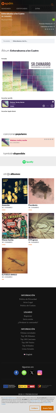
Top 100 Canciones (28, 339)
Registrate (28, 316)
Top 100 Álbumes (28, 336)
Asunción (6, 205)
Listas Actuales (28, 349)
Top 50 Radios (28, 346)
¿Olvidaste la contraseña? (28, 322)
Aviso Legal (28, 302)
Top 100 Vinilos (28, 342)
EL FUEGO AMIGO (9, 275)
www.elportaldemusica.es (9, 398)
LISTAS (37, 8)
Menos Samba (8, 240)
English (29, 354)
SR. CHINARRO (6, 16)
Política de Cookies (28, 306)
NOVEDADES (6, 8)
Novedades (6, 41)
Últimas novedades (28, 333)
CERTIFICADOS (21, 8)
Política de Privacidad (28, 299)
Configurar (34, 408)
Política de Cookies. (36, 401)
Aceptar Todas (47, 408)
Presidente (32, 205)
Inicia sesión (50, 8)
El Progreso (33, 240)
